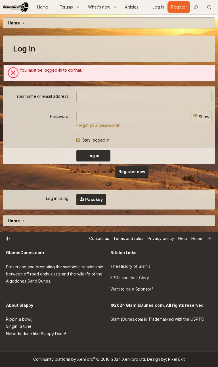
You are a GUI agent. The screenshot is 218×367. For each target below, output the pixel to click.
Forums (66, 7)
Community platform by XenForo (89, 359)
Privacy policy (161, 238)
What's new (99, 7)
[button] (78, 7)
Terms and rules (128, 238)
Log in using (57, 198)
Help (182, 238)
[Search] (209, 7)
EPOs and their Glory (129, 277)
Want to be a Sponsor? (131, 289)
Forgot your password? (98, 125)
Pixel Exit (176, 359)
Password (59, 116)
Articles (132, 7)
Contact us (99, 238)
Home (42, 7)
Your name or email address (42, 96)
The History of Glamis (130, 266)
